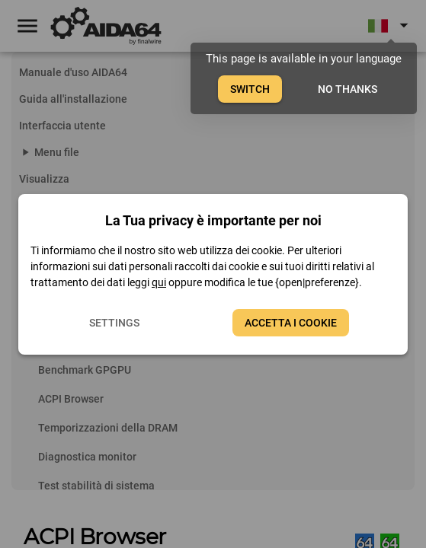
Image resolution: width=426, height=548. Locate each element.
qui (159, 282)
